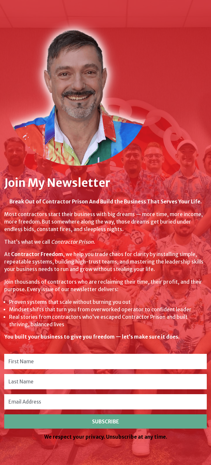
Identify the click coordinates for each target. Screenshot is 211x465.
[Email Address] (105, 401)
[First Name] (105, 361)
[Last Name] (105, 381)
